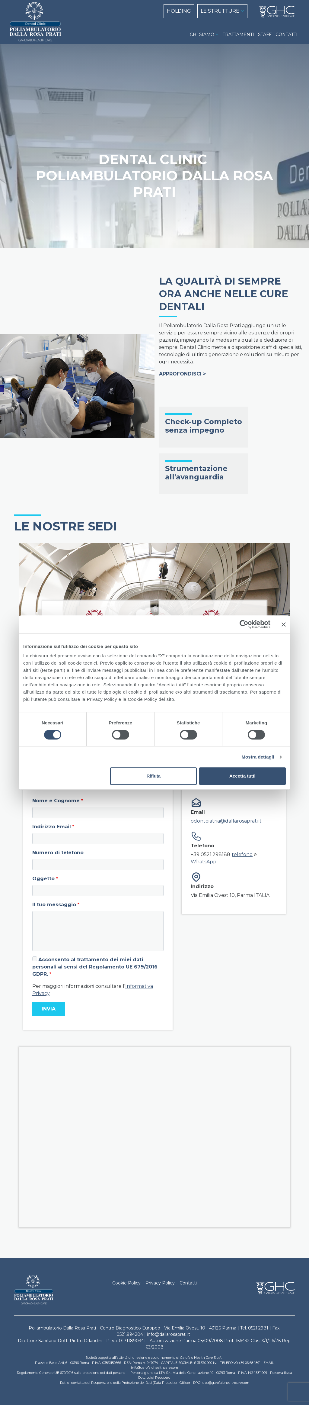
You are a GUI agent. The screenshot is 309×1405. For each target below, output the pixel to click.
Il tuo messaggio (54, 904)
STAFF (265, 34)
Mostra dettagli (257, 756)
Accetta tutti (242, 775)
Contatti (188, 1283)
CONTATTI (287, 34)
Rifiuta (154, 775)
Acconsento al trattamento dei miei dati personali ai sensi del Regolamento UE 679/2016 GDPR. (95, 967)
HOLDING (179, 11)
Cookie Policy (126, 1283)
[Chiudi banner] (284, 624)
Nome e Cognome (56, 801)
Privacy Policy (160, 1283)
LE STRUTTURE (220, 11)
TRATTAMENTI (238, 34)
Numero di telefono (58, 853)
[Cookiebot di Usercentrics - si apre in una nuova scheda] (244, 624)
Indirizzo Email (51, 827)
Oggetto (43, 878)
